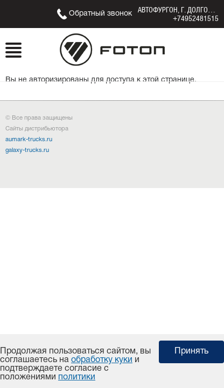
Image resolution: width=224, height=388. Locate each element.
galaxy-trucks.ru (27, 150)
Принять (191, 351)
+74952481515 (196, 18)
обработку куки (101, 360)
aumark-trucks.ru (28, 139)
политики (76, 377)
